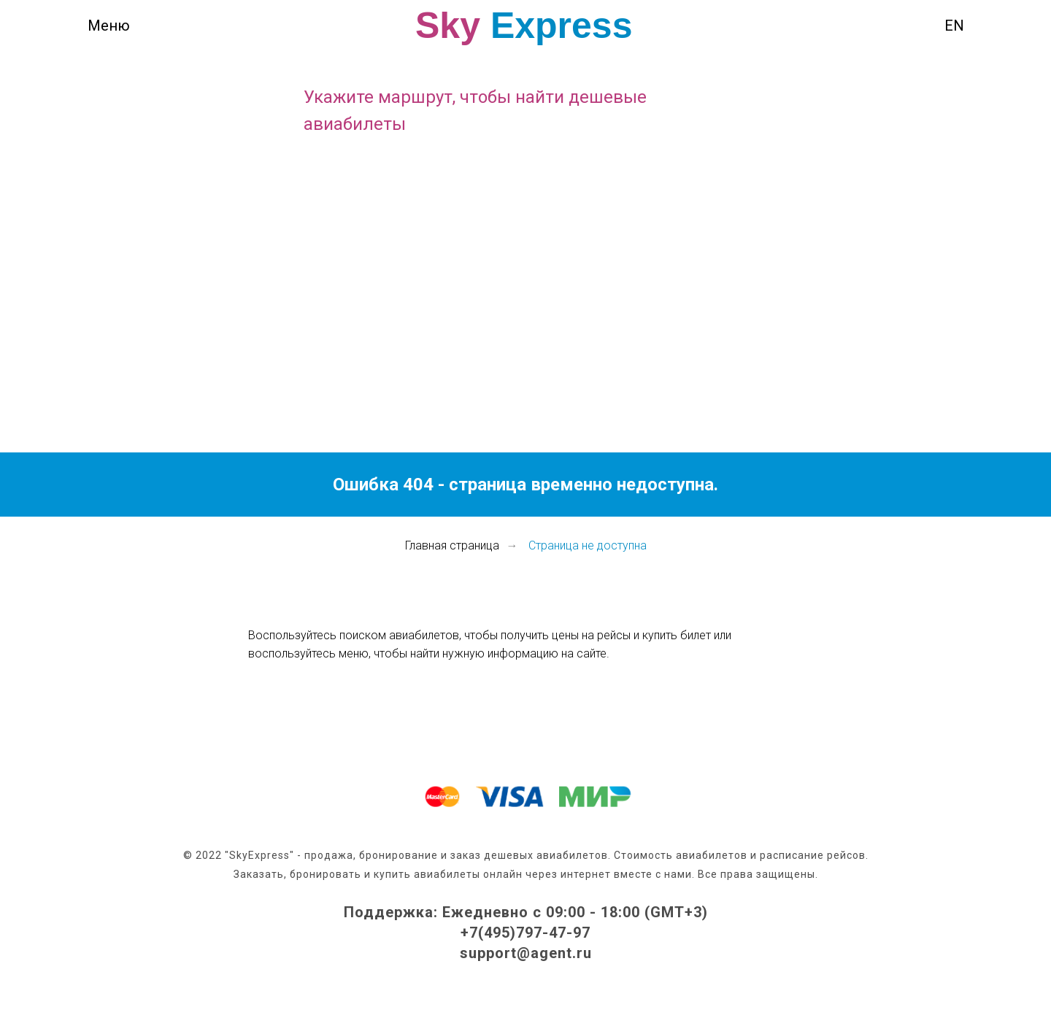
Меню (109, 25)
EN (954, 25)
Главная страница (452, 545)
